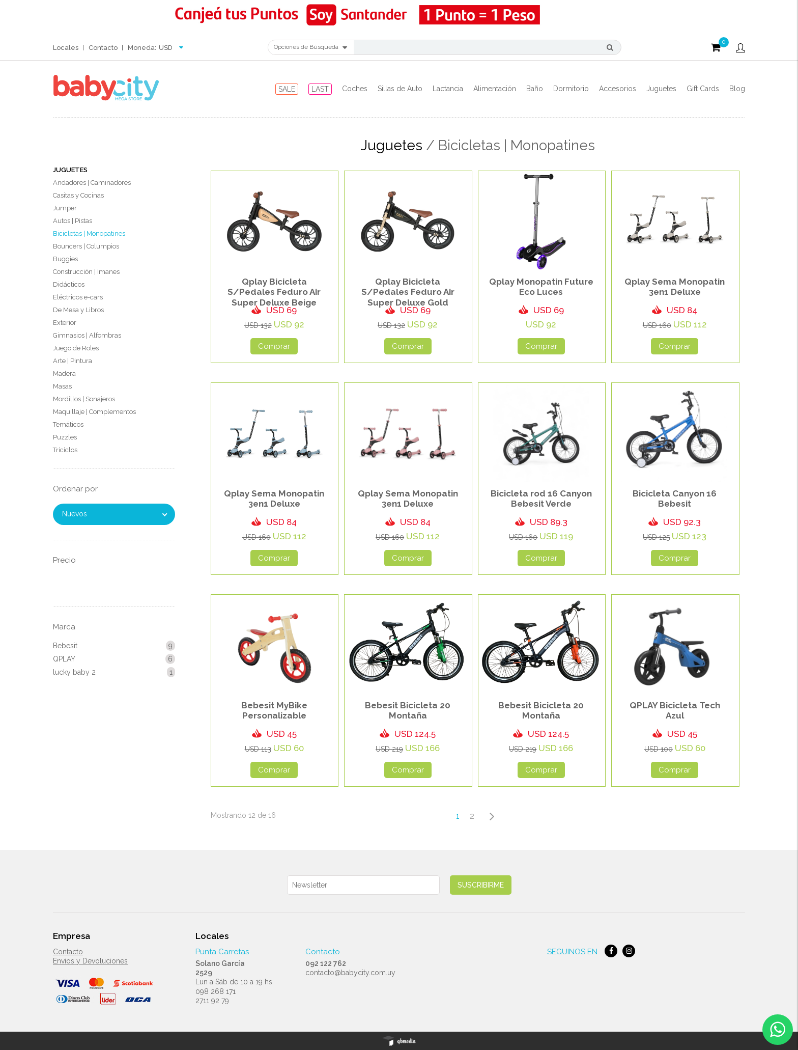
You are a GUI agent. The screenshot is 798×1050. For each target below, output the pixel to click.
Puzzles (65, 437)
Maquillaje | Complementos (94, 412)
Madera (64, 373)
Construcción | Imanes (86, 271)
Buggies (65, 259)
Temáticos (68, 424)
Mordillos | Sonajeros (84, 399)
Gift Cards (703, 89)
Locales (65, 47)
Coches (354, 89)
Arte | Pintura (72, 361)
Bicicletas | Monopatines (89, 233)
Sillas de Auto (400, 89)
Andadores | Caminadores (92, 182)
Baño (534, 89)
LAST (320, 89)
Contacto (103, 47)
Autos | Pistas (72, 221)
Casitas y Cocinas (78, 195)
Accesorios (617, 89)
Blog (737, 89)
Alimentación (494, 89)
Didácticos (68, 284)
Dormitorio (571, 89)
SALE (286, 89)
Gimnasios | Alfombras (87, 335)
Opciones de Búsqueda (310, 47)
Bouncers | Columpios (86, 246)
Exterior (64, 322)
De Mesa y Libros (78, 310)
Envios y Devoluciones (90, 961)
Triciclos (65, 450)
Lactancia (448, 89)
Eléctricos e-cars (78, 297)
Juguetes (661, 89)
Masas (62, 386)
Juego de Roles (76, 348)
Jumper (65, 208)
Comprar (274, 346)
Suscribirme (481, 885)
